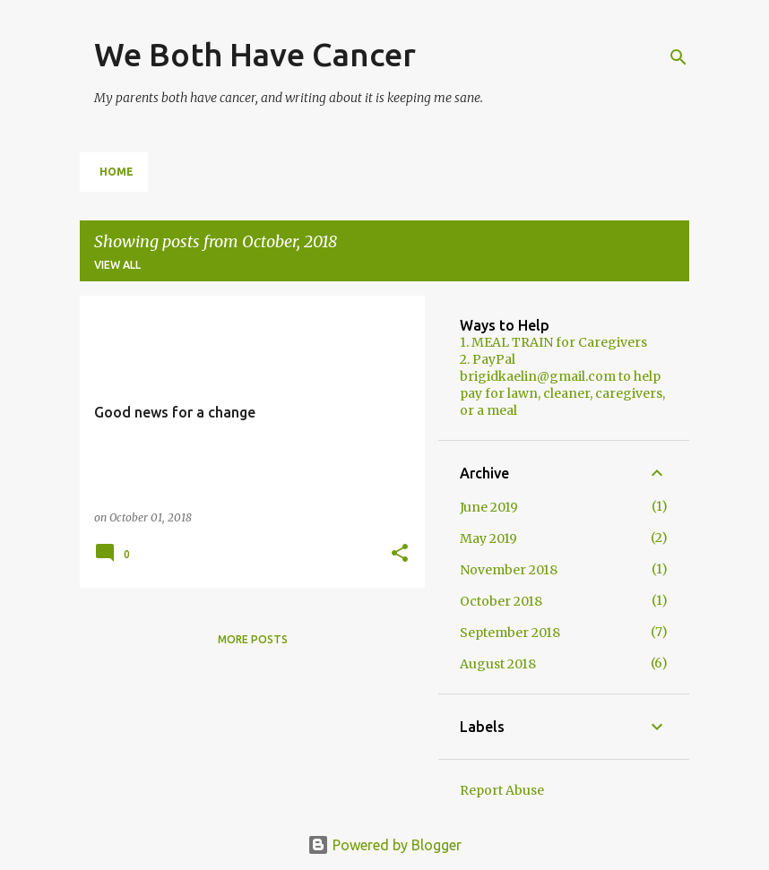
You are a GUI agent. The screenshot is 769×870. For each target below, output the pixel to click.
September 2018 (510, 633)
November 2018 (508, 570)
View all (117, 265)
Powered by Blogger (384, 845)
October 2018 (501, 601)
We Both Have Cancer (255, 54)
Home (116, 171)
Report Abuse (502, 790)
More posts (253, 639)
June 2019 (489, 507)
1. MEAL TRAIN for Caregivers (553, 342)
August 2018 (498, 664)
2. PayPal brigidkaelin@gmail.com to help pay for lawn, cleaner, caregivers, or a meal (562, 384)
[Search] (678, 57)
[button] (399, 554)
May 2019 (488, 538)
